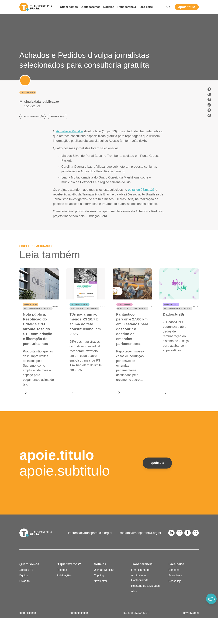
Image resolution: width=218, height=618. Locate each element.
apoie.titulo (186, 7)
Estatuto (24, 581)
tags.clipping (124, 304)
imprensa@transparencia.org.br (90, 533)
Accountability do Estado (37, 308)
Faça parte (146, 6)
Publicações (64, 575)
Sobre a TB (26, 569)
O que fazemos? (69, 564)
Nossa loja (175, 581)
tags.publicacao (79, 304)
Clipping (99, 575)
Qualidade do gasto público (132, 308)
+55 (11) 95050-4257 (135, 612)
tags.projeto (171, 304)
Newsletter (100, 581)
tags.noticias (28, 92)
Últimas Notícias (104, 569)
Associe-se (175, 575)
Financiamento (140, 569)
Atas (134, 591)
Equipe (23, 575)
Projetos (62, 569)
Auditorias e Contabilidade (139, 578)
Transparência (126, 6)
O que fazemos (91, 6)
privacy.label (191, 612)
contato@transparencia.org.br (140, 533)
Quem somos (69, 6)
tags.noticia (30, 304)
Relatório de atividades (145, 585)
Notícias (108, 6)
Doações (173, 569)
